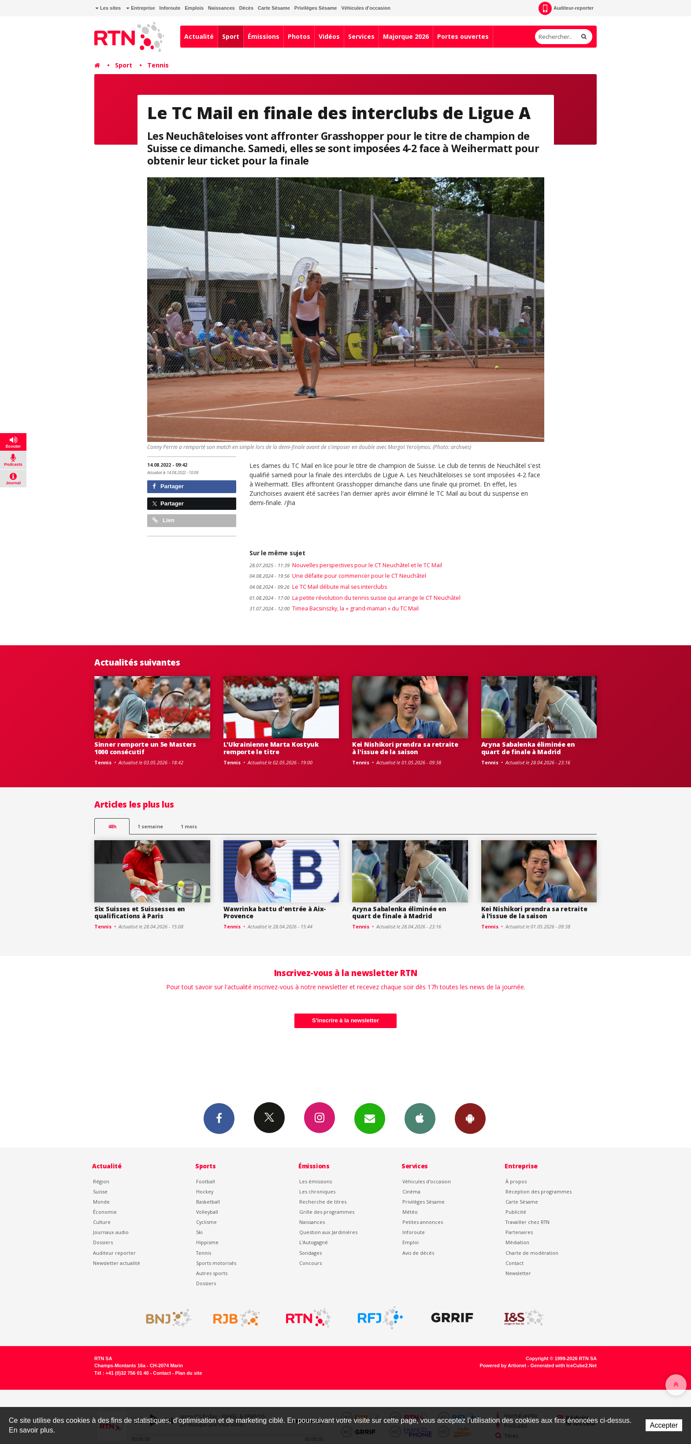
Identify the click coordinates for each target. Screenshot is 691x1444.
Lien (163, 520)
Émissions (263, 36)
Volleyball (207, 1212)
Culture (102, 1222)
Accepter (664, 1425)
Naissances (221, 8)
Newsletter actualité (116, 1263)
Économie (105, 1212)
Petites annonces (422, 1222)
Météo (410, 1212)
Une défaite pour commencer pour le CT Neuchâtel (337, 576)
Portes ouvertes (463, 36)
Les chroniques (317, 1191)
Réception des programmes (538, 1191)
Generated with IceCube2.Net (564, 1365)
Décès (246, 8)
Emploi (410, 1242)
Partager (168, 486)
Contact (514, 1263)
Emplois (194, 8)
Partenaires (519, 1232)
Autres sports (211, 1273)
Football (205, 1181)
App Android (470, 1118)
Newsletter (518, 1273)
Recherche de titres (322, 1202)
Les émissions (315, 1181)
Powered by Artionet (503, 1365)
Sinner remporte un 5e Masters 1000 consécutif (145, 748)
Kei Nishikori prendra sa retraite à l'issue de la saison (405, 748)
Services (361, 36)
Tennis (158, 65)
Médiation (517, 1242)
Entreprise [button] (140, 8)
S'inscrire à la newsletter (345, 1020)
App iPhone (420, 1118)
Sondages (310, 1253)
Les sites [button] (108, 8)
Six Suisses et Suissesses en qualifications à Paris (139, 912)
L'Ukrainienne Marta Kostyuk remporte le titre (271, 748)
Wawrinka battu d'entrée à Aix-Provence (275, 912)
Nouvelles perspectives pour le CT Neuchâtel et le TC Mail (345, 565)
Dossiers (103, 1242)
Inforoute (170, 8)
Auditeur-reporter (566, 8)
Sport (230, 36)
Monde (101, 1202)
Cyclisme (206, 1222)
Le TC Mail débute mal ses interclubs (318, 587)
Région (101, 1181)
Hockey (204, 1191)
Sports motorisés (216, 1263)
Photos (299, 36)
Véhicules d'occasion (365, 8)
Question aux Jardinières (328, 1232)
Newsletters (369, 1118)
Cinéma (411, 1191)
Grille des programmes (326, 1212)
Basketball (208, 1202)
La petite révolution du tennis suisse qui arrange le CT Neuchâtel (355, 598)
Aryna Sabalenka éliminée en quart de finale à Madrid (528, 748)
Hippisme (207, 1242)
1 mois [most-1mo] (189, 826)
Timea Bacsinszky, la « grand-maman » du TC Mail (334, 608)
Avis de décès (418, 1253)
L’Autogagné (313, 1242)
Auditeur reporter (114, 1253)
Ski (199, 1232)
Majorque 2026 (406, 36)
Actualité (199, 36)
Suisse (100, 1191)
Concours (310, 1263)
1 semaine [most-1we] (150, 826)
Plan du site (188, 1373)
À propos (516, 1181)
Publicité (515, 1212)
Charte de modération (531, 1253)
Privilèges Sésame (315, 8)
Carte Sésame (274, 8)
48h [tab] (112, 826)
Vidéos (329, 36)
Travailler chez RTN (527, 1222)
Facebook (219, 1118)
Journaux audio (111, 1232)
